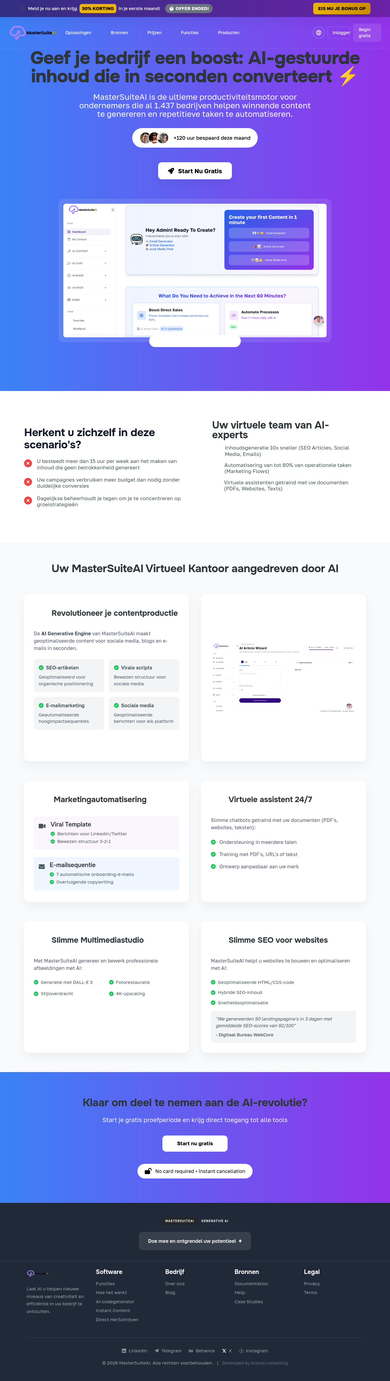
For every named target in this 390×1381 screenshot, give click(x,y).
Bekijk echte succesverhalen (284, 506)
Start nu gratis (195, 1143)
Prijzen (154, 32)
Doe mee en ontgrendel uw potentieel (195, 1241)
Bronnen (119, 32)
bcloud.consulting (269, 1362)
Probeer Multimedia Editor (106, 1012)
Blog (170, 1292)
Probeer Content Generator (77, 744)
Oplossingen (78, 32)
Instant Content (113, 1310)
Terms (310, 1292)
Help (240, 1292)
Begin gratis (364, 32)
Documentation (251, 1283)
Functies (190, 32)
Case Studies (249, 1301)
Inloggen (342, 32)
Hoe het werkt (111, 1292)
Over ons (175, 1283)
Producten (228, 32)
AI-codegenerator (115, 1301)
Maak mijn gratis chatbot (283, 885)
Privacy (312, 1283)
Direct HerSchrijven (117, 1319)
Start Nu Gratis (195, 170)
